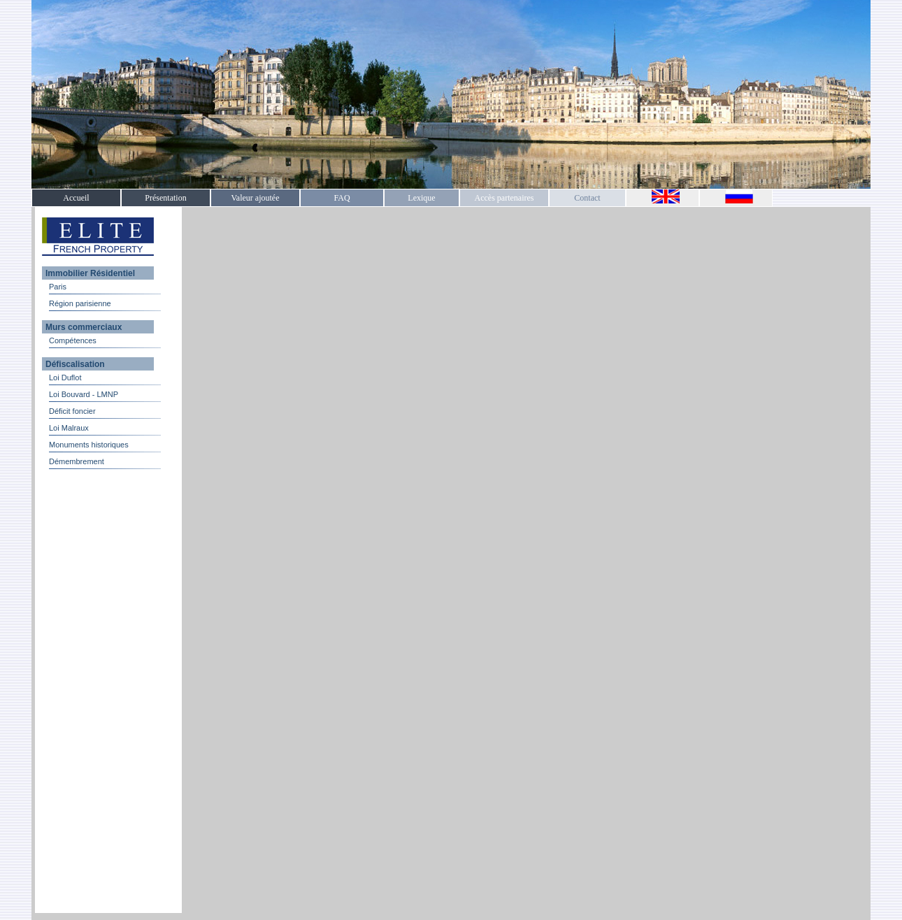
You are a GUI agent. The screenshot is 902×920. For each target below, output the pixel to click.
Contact (587, 198)
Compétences (72, 340)
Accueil (76, 198)
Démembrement (76, 461)
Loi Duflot (65, 377)
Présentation (165, 198)
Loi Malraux (69, 428)
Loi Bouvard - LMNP (83, 394)
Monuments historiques (89, 444)
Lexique (421, 198)
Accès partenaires (504, 198)
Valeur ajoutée (255, 198)
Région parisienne (80, 303)
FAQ (342, 198)
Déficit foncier (72, 411)
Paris (57, 286)
